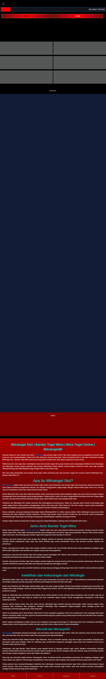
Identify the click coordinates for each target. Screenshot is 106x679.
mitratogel (38, 455)
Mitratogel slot (7, 485)
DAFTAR (26, 16)
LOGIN (78, 16)
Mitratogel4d (7, 633)
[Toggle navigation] (3, 4)
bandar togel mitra (33, 530)
